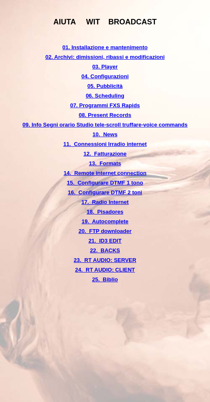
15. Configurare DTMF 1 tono (105, 183)
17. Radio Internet (105, 202)
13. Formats (105, 163)
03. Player (105, 66)
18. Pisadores (105, 212)
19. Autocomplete (104, 221)
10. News (104, 134)
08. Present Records (105, 115)
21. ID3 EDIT (105, 241)
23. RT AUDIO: (94, 260)
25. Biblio (105, 279)
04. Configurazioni (105, 76)
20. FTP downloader (105, 231)
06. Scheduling (105, 96)
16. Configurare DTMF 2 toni (105, 192)
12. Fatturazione (105, 154)
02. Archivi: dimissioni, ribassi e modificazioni (105, 57)
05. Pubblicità (105, 86)
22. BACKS (105, 250)
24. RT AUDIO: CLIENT (105, 270)
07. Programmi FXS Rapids (105, 105)
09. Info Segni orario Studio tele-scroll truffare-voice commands (105, 125)
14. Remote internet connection (104, 173)
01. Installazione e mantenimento (105, 47)
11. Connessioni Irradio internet (105, 144)
